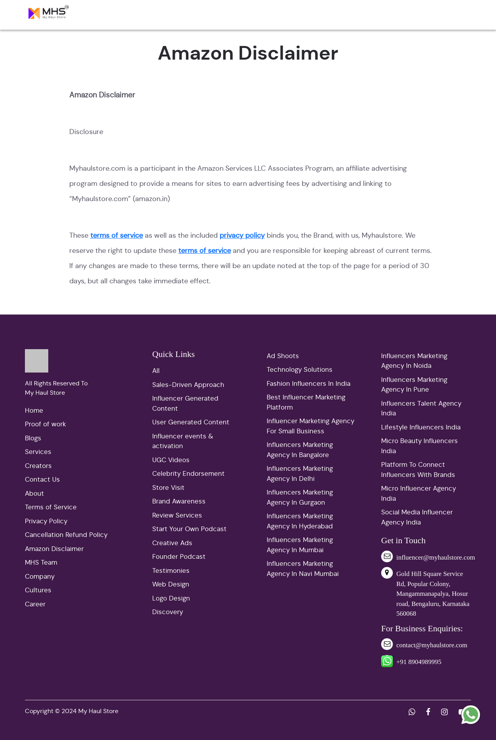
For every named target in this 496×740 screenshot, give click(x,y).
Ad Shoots (283, 356)
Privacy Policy (46, 521)
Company (40, 576)
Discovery (167, 612)
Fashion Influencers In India (308, 384)
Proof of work (45, 424)
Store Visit (168, 488)
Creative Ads (172, 543)
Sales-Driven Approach (188, 385)
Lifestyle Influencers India (421, 427)
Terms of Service (51, 507)
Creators (38, 466)
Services (38, 452)
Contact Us (42, 479)
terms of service (116, 235)
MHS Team (41, 562)
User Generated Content (190, 422)
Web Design (170, 584)
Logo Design (171, 598)
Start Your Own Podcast (189, 529)
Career (35, 604)
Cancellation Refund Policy (66, 535)
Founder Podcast (179, 557)
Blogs (33, 438)
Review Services (177, 515)
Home (34, 410)
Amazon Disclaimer (54, 549)
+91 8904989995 (418, 662)
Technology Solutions (299, 370)
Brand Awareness (179, 501)
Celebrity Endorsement (188, 474)
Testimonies (171, 571)
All (156, 371)
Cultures (38, 590)
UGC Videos (171, 460)
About (34, 493)
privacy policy (242, 235)
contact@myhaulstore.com (431, 645)
